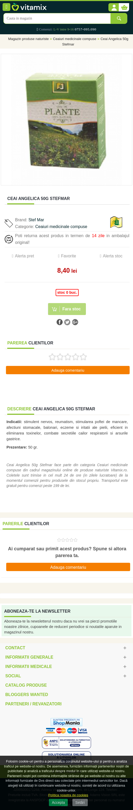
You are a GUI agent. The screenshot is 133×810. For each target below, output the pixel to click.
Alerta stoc (113, 256)
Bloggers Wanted (26, 694)
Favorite (68, 256)
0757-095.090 (85, 29)
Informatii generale (29, 657)
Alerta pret (24, 256)
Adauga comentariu (67, 370)
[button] (113, 7)
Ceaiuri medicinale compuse (74, 39)
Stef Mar (36, 220)
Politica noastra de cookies (68, 795)
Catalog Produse (26, 685)
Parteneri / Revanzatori (33, 704)
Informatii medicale (28, 666)
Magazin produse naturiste (28, 39)
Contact (15, 648)
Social (13, 676)
